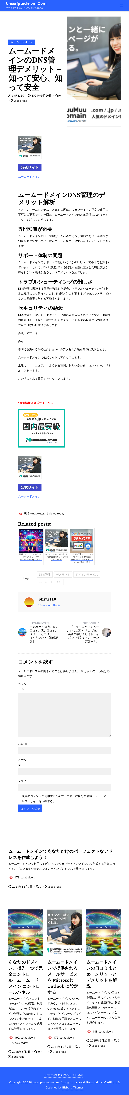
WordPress (110, 1082)
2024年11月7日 (59, 1047)
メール (22, 762)
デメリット (63, 574)
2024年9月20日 (40, 96)
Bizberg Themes (72, 1087)
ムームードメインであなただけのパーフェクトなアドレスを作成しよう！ (60, 854)
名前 (22, 744)
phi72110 (16, 96)
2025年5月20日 (98, 1040)
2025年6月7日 (20, 1052)
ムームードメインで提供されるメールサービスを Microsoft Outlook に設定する (62, 977)
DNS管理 (45, 574)
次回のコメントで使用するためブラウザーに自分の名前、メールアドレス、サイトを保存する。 (65, 798)
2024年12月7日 (20, 887)
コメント (22, 686)
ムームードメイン (21, 42)
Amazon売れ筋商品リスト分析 (63, 1075)
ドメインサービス (86, 574)
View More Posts (49, 605)
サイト (22, 780)
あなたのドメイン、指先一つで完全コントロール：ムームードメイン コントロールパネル (25, 977)
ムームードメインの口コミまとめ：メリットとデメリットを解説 (101, 974)
